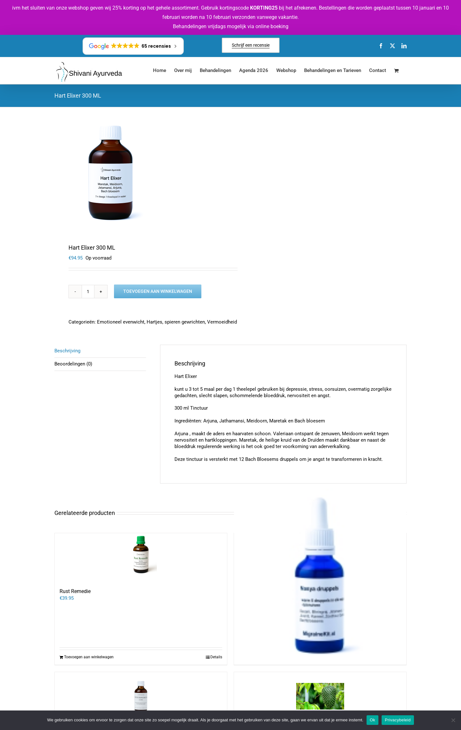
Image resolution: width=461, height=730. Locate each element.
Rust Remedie (75, 591)
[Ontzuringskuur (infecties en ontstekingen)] (141, 696)
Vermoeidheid (222, 322)
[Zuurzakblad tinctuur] (320, 696)
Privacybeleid (398, 720)
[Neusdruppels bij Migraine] (320, 574)
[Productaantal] (88, 291)
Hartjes (154, 322)
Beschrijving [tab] (67, 351)
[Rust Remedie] (141, 557)
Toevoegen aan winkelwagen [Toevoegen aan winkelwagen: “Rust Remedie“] (89, 657)
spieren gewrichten (185, 322)
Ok (372, 720)
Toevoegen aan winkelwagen (157, 291)
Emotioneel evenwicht (120, 322)
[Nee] (453, 720)
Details (216, 657)
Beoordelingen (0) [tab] (73, 364)
